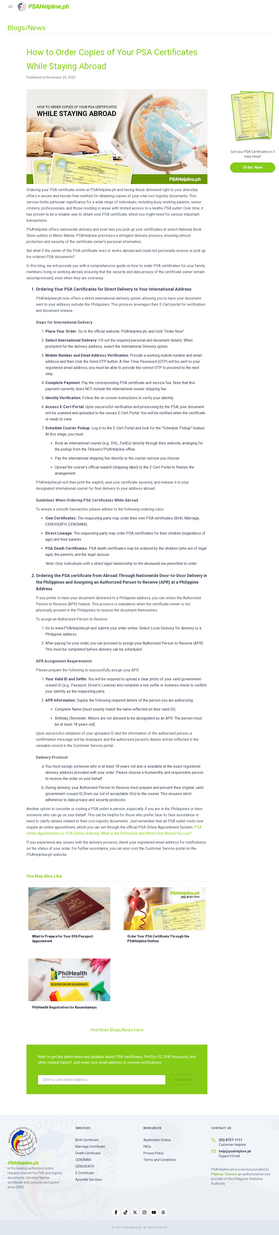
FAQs (147, 1146)
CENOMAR (83, 1160)
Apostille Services (88, 1179)
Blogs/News (27, 28)
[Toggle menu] (10, 6)
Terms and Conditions (159, 1160)
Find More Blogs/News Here (116, 1029)
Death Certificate (88, 1153)
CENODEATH (84, 1166)
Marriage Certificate (90, 1146)
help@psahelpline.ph (235, 1151)
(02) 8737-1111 (230, 1140)
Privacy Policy (153, 1153)
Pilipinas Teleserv (224, 1174)
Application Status (157, 1140)
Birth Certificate (87, 1140)
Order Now (252, 167)
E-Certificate (84, 1173)
